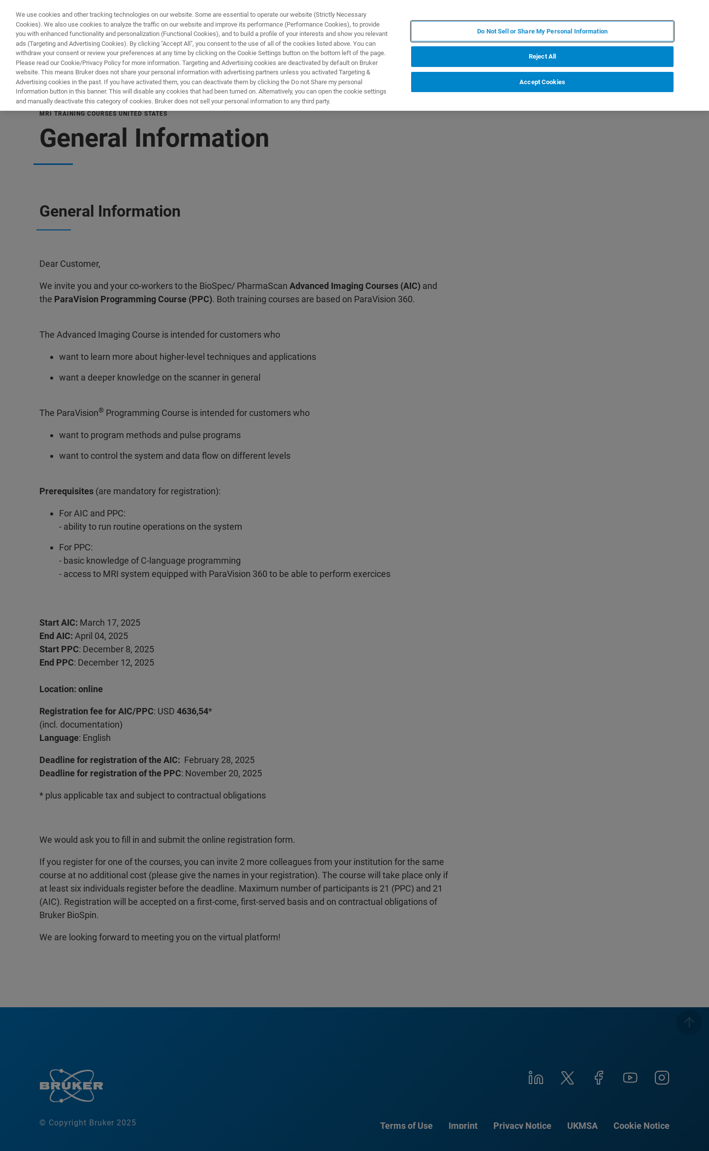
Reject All (542, 56)
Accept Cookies (542, 82)
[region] (354, 55)
